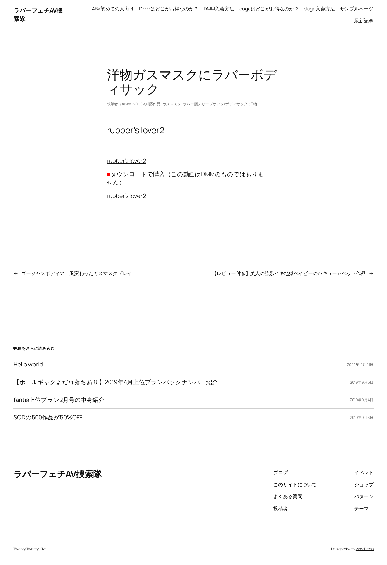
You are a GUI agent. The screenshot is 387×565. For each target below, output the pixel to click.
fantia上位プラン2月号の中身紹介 (58, 400)
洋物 (253, 103)
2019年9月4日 (362, 399)
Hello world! (29, 364)
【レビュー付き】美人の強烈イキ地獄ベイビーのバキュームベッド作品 (289, 273)
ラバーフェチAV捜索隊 (57, 474)
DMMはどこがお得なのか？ (169, 8)
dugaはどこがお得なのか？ (269, 8)
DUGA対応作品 (147, 103)
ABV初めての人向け (113, 8)
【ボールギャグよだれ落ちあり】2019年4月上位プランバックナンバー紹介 (115, 382)
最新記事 (364, 20)
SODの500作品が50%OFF (47, 417)
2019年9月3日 (362, 417)
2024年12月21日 (360, 364)
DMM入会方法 (219, 8)
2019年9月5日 (362, 382)
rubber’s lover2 (126, 161)
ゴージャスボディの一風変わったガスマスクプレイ (76, 273)
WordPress (365, 548)
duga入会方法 (319, 8)
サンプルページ (357, 8)
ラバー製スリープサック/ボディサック (215, 103)
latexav (125, 103)
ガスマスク (171, 103)
